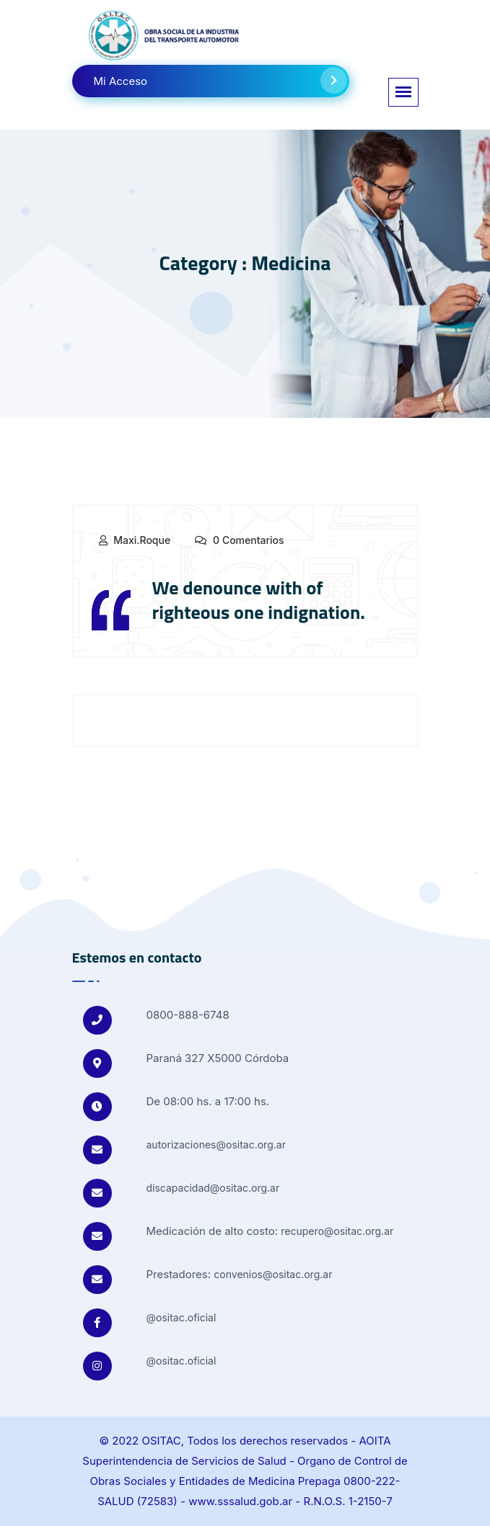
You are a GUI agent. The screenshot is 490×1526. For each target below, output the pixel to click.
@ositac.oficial (181, 1317)
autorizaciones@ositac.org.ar (216, 1144)
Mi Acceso (220, 80)
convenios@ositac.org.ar (273, 1274)
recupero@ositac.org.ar (337, 1231)
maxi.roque (141, 540)
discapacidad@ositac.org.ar (213, 1188)
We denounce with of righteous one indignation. (258, 600)
